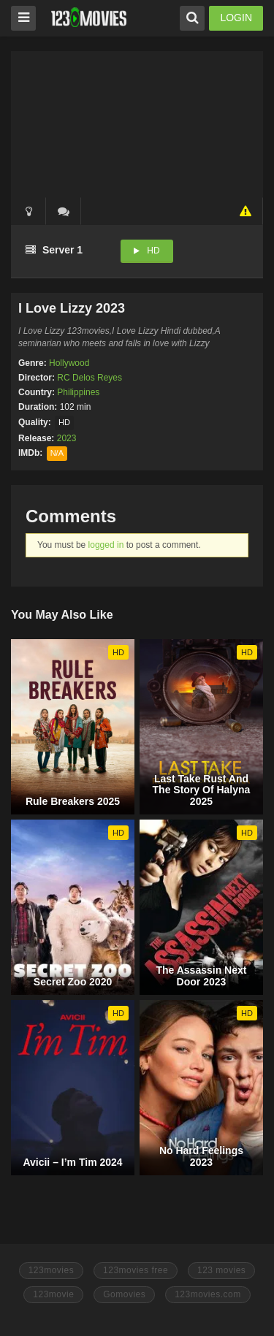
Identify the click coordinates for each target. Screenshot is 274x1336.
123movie (53, 1294)
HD (153, 250)
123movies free (135, 1270)
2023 (67, 438)
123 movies (221, 1270)
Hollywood (69, 363)
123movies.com (208, 1294)
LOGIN (236, 17)
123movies (51, 1270)
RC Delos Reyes (89, 378)
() (63, 211)
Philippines (78, 392)
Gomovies (124, 1294)
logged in (106, 545)
